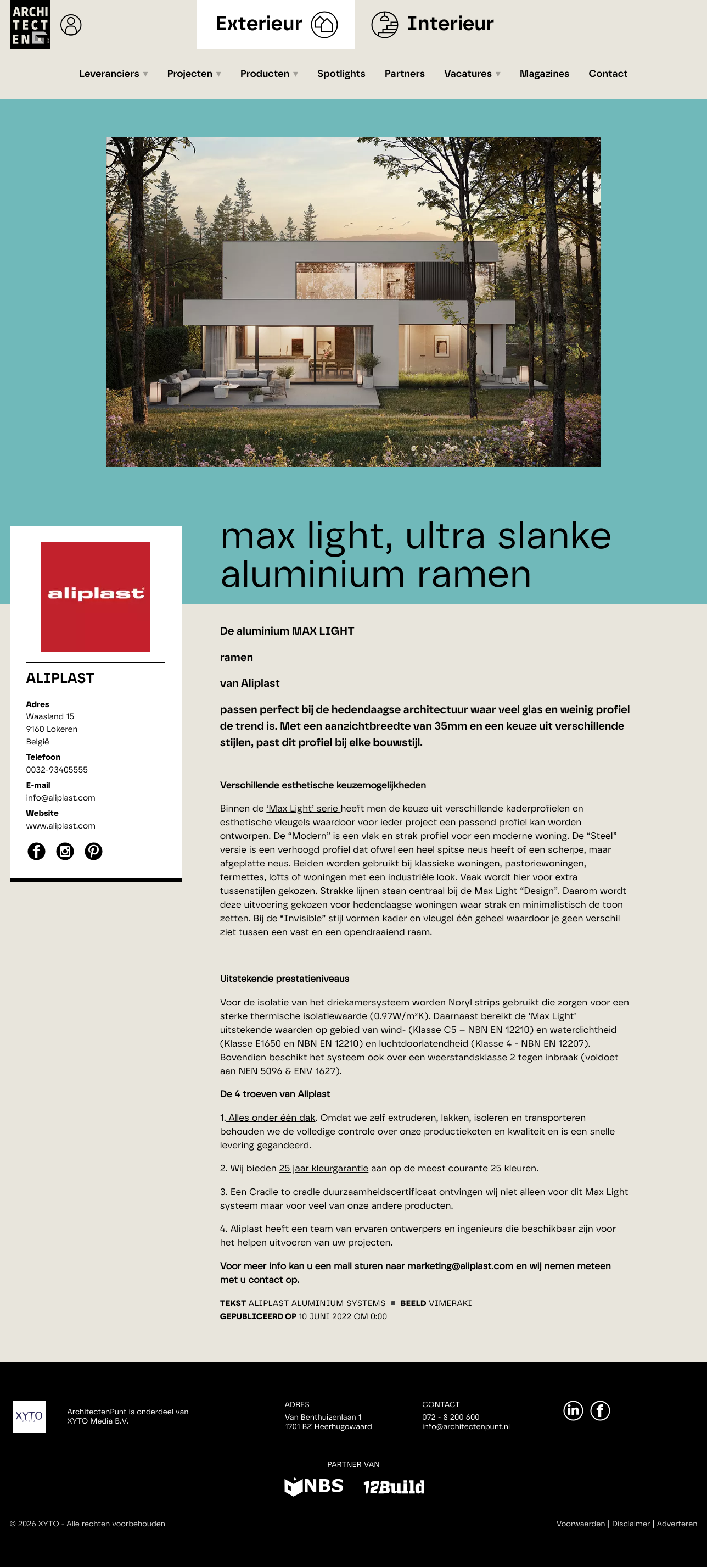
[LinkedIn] (573, 1411)
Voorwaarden (581, 1524)
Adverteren (677, 1524)
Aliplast (60, 679)
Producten (265, 74)
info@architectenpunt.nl (466, 1427)
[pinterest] (93, 859)
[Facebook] (600, 1411)
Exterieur (259, 24)
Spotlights (341, 74)
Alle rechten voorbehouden (115, 1524)
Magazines (545, 74)
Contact (608, 74)
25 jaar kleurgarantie (324, 1169)
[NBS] (313, 1489)
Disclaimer (631, 1524)
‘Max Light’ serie (303, 809)
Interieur (450, 24)
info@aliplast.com (61, 798)
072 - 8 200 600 (450, 1417)
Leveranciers (109, 74)
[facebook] (36, 859)
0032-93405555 (57, 770)
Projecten (190, 74)
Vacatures (468, 74)
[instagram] (65, 859)
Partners (405, 74)
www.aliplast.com (61, 826)
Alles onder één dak (271, 1118)
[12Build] (393, 1489)
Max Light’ (553, 1016)
